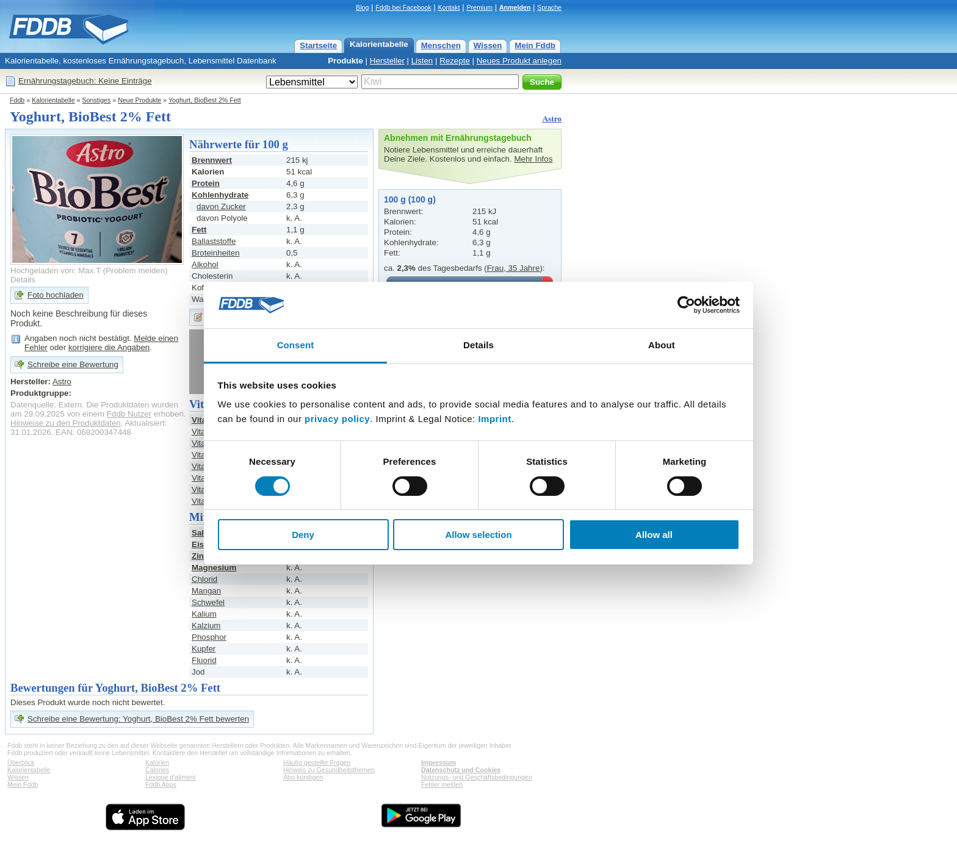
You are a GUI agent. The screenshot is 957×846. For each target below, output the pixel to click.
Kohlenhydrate (220, 194)
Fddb (17, 100)
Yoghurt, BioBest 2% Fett (204, 100)
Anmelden (515, 7)
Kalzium (206, 625)
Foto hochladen (55, 294)
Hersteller (387, 60)
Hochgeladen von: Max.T (55, 270)
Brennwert (212, 160)
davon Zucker (221, 206)
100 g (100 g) (410, 199)
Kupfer (203, 648)
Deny (303, 534)
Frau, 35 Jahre (513, 268)
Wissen (488, 45)
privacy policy (337, 419)
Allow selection (478, 534)
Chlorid (204, 579)
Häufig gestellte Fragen (316, 762)
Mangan (206, 590)
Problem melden (135, 270)
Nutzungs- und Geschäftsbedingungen (476, 777)
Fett (199, 229)
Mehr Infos (533, 158)
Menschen (441, 45)
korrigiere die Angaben (109, 347)
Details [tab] (478, 345)
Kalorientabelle (379, 44)
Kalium (204, 613)
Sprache (549, 7)
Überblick (20, 762)
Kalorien (157, 762)
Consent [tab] (295, 345)
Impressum (438, 762)
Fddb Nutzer (129, 413)
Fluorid (204, 660)
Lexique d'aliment (170, 777)
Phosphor (209, 637)
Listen (422, 60)
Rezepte (454, 60)
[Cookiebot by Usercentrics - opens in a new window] (686, 305)
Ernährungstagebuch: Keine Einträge (85, 80)
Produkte (345, 60)
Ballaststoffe (214, 241)
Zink (200, 556)
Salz (200, 532)
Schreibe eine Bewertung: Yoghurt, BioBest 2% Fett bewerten (138, 718)
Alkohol (205, 264)
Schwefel (208, 602)
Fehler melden (442, 784)
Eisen (203, 544)
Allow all (654, 534)
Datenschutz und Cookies (460, 769)
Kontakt (449, 7)
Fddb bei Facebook (403, 7)
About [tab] (661, 345)
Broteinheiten (216, 252)
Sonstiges (96, 100)
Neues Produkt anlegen (519, 60)
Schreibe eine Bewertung (72, 364)
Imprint (494, 419)
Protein (206, 183)
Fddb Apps (160, 784)
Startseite (318, 45)
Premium (479, 7)
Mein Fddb (535, 45)
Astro (552, 118)
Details (22, 279)
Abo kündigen (303, 777)
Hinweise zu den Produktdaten (65, 423)
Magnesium (214, 567)
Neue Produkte (139, 100)
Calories (157, 769)
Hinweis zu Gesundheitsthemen (329, 769)
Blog (362, 7)
